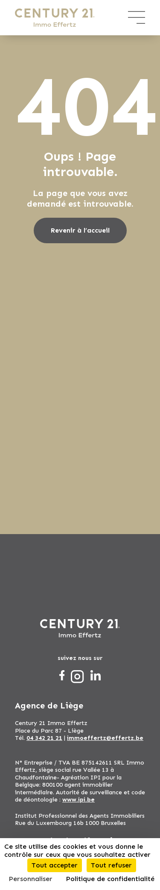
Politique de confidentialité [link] (110, 879)
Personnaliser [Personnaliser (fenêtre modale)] (30, 879)
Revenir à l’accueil (80, 230)
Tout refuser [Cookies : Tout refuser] (111, 865)
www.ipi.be (78, 799)
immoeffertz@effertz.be (105, 738)
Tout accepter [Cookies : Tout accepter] (55, 865)
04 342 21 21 (44, 738)
